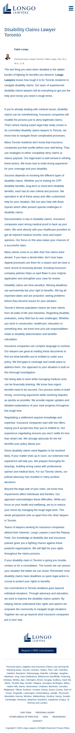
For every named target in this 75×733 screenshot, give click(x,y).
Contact (37, 721)
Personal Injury (45, 712)
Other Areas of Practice (24, 717)
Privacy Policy (62, 728)
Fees (45, 717)
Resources (59, 717)
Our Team (25, 712)
